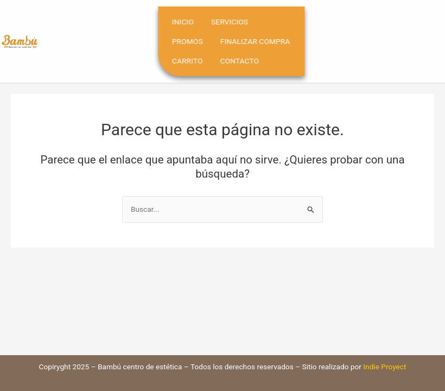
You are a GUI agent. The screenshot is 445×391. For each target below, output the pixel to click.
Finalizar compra (265, 41)
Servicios (239, 21)
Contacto (249, 60)
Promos (197, 41)
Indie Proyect (384, 366)
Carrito (197, 60)
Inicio (193, 21)
